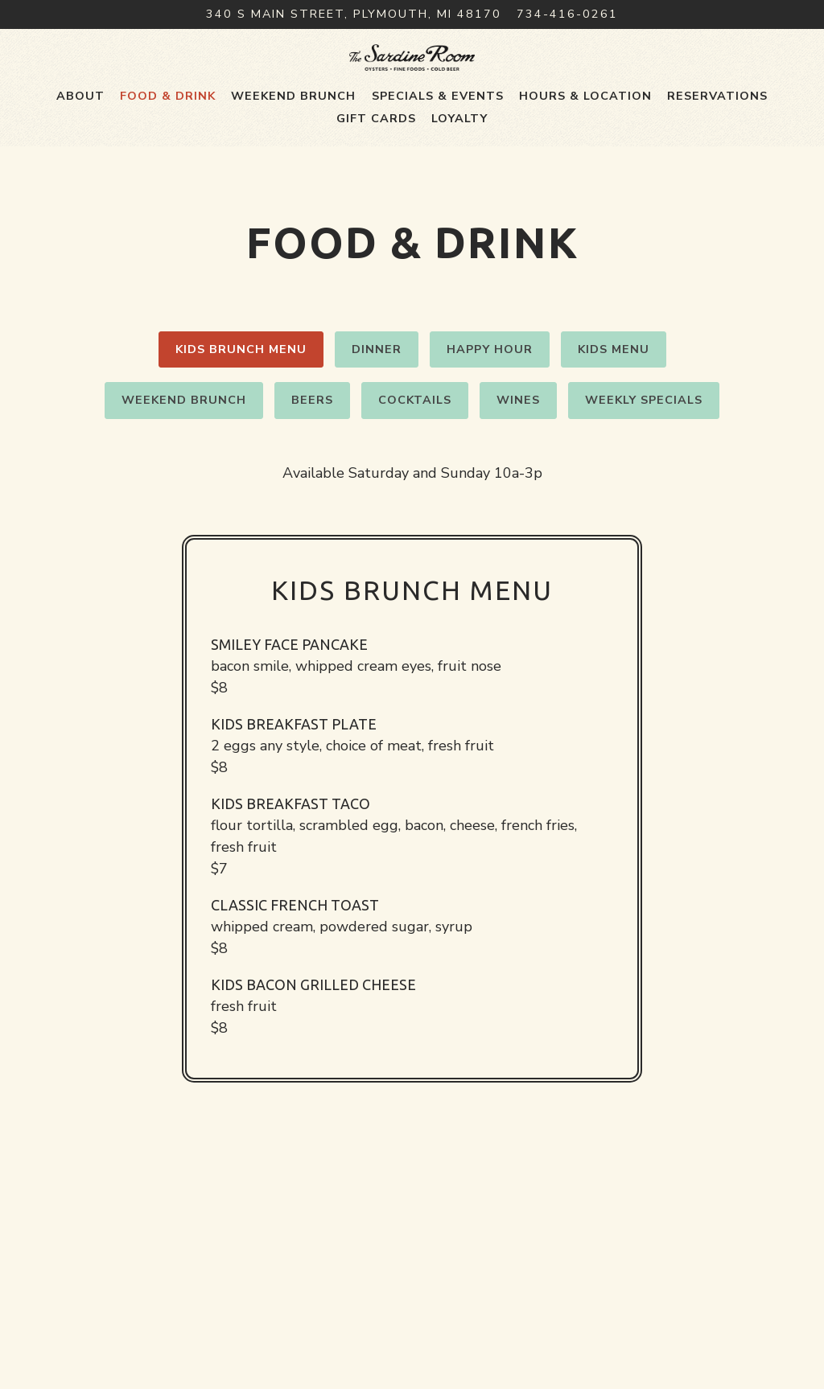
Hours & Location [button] (585, 146)
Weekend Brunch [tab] (184, 450)
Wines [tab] (518, 450)
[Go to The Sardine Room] (353, 14)
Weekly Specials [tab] (643, 450)
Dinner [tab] (377, 400)
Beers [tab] (312, 450)
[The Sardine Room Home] (412, 82)
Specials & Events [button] (438, 146)
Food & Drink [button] (168, 146)
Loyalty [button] (459, 169)
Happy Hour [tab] (490, 400)
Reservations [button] (717, 146)
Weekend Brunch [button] (293, 146)
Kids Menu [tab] (613, 400)
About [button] (80, 146)
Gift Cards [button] (376, 169)
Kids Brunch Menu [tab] (241, 400)
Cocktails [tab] (414, 450)
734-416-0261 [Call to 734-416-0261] (567, 14)
